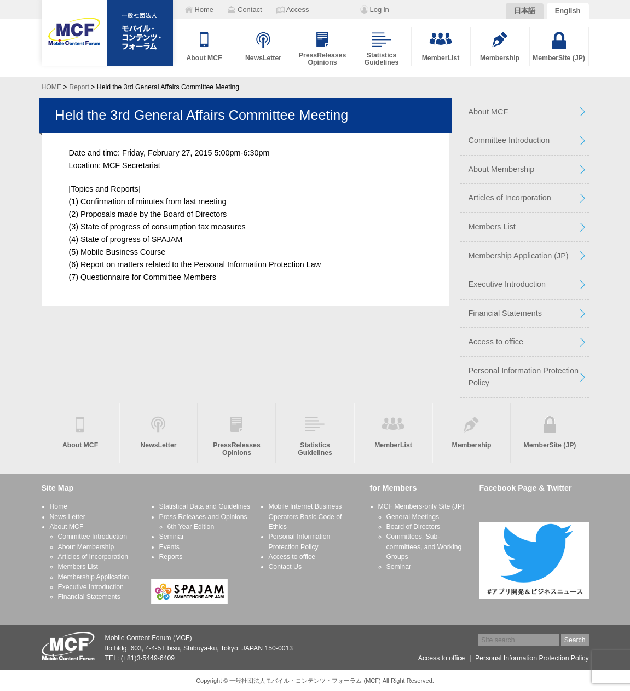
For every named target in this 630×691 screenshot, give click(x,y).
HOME (52, 87)
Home (59, 506)
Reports (171, 557)
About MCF (488, 111)
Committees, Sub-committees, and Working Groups (424, 547)
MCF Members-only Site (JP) (421, 506)
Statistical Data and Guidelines (205, 506)
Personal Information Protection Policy (524, 376)
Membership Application (93, 577)
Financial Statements (505, 313)
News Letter (67, 517)
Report (79, 87)
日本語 (524, 11)
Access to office (496, 341)
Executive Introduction (507, 284)
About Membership (502, 169)
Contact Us (285, 567)
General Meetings (413, 517)
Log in (379, 9)
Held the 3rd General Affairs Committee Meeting (202, 115)
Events (169, 547)
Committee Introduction (509, 140)
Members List (492, 226)
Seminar (171, 536)
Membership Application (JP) (519, 255)
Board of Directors (413, 527)
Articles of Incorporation (510, 197)
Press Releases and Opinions (203, 517)
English (568, 11)
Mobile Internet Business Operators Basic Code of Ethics (305, 517)
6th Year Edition (191, 527)
